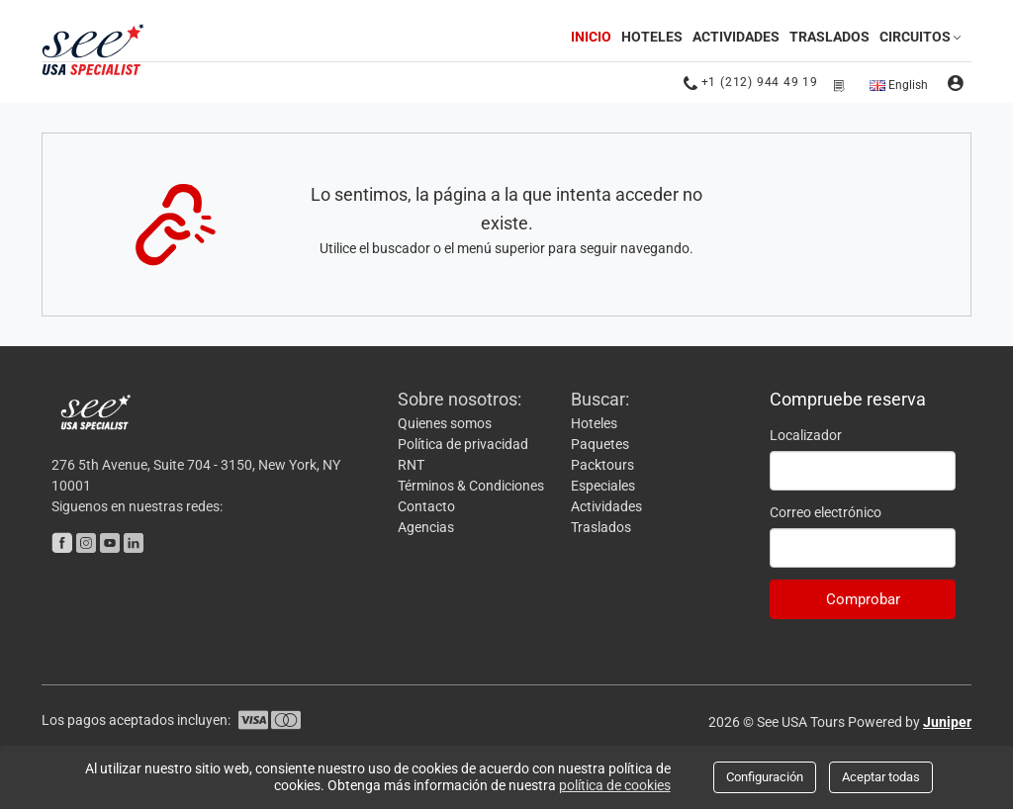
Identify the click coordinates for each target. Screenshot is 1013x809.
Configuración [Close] (764, 776)
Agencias (426, 527)
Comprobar (863, 599)
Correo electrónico (825, 512)
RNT (411, 465)
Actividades (736, 37)
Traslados (829, 37)
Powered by (909, 722)
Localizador (806, 435)
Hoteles (652, 37)
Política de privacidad (463, 444)
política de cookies (615, 785)
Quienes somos (445, 423)
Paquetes (600, 444)
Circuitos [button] (922, 37)
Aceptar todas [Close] (881, 776)
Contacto (426, 506)
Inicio (592, 35)
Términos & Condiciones (471, 486)
